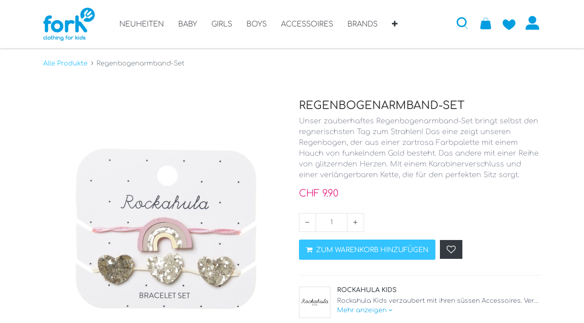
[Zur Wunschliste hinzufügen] (509, 23)
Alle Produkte (65, 63)
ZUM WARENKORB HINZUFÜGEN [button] (367, 250)
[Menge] (331, 222)
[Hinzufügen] (355, 222)
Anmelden (532, 23)
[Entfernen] (307, 222)
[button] (395, 27)
